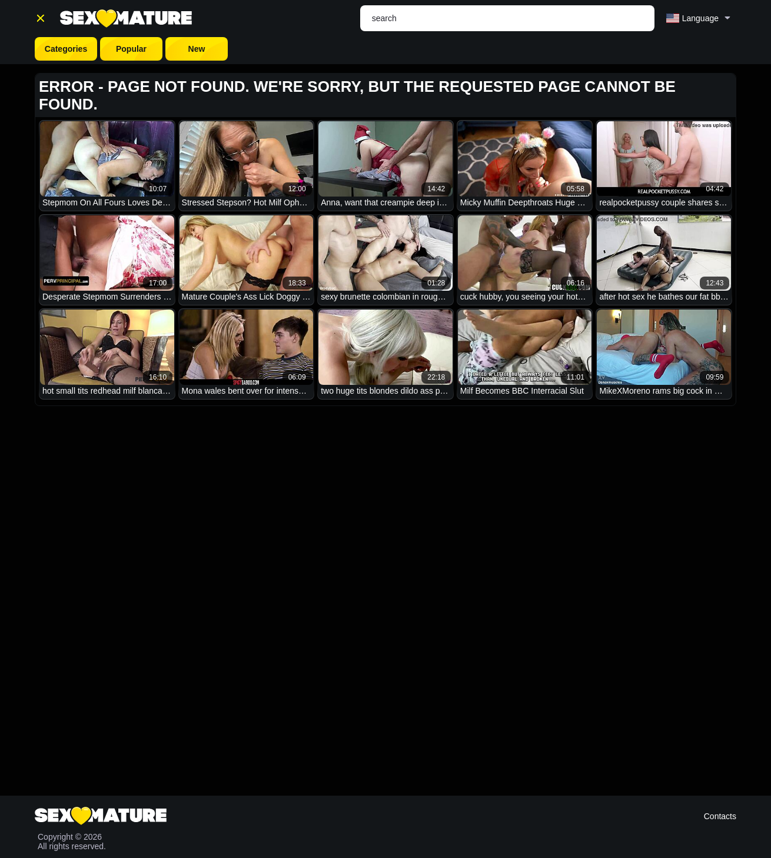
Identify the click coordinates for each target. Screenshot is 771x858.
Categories (66, 49)
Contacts (720, 816)
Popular (131, 49)
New (196, 49)
